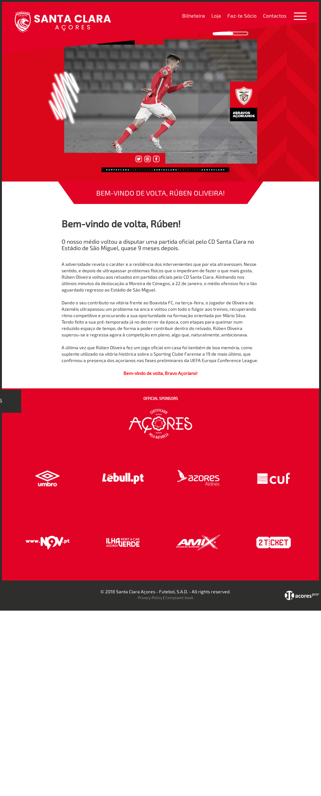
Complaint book (179, 597)
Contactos (274, 16)
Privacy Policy (150, 597)
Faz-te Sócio (242, 16)
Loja (216, 16)
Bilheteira (193, 16)
